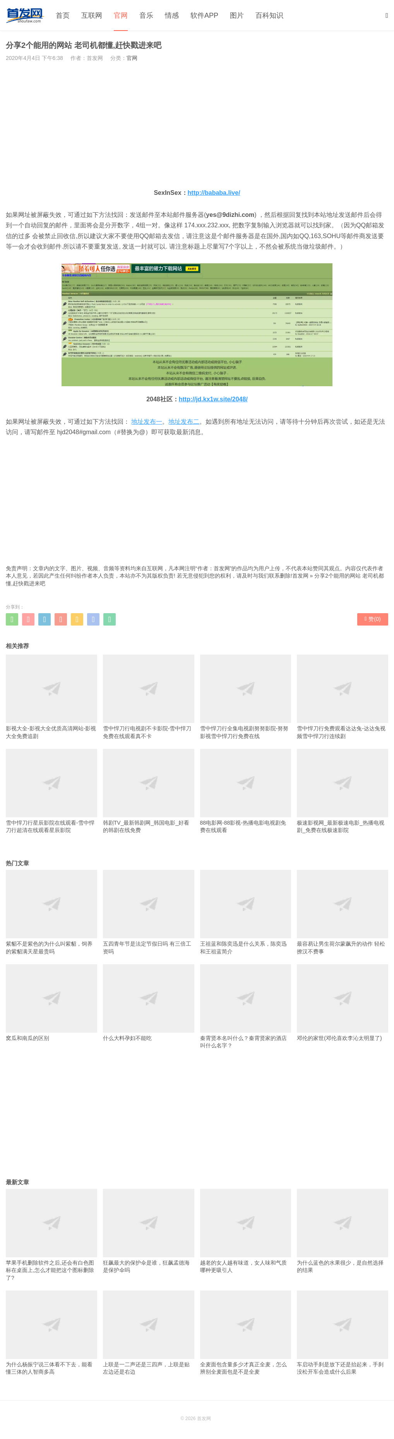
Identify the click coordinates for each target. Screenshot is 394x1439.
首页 (63, 15)
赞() (372, 619)
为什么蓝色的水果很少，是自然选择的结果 (342, 1231)
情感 (172, 15)
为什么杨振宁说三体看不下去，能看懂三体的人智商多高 (51, 1333)
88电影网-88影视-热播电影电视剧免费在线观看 (245, 791)
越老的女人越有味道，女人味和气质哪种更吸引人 (245, 1231)
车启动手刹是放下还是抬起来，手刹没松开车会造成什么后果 (342, 1333)
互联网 (91, 15)
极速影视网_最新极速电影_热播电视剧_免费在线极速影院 (342, 791)
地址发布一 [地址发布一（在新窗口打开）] (146, 421)
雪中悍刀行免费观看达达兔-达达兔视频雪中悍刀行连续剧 (342, 697)
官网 (121, 15)
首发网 (300, 576)
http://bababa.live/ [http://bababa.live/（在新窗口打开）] (214, 192)
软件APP (204, 15)
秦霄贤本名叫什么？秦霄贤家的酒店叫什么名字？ (245, 1006)
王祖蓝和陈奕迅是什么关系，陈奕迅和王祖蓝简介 (245, 912)
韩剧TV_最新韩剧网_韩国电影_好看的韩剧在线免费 (148, 791)
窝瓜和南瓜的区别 (51, 1002)
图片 (237, 15)
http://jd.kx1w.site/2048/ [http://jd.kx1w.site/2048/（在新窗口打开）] (213, 399)
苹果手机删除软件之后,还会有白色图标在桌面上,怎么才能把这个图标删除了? (51, 1235)
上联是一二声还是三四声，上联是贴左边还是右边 (148, 1333)
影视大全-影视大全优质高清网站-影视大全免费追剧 (51, 697)
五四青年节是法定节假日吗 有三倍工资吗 (148, 912)
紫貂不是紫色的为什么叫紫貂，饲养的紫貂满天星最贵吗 (51, 912)
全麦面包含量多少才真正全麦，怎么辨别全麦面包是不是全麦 (245, 1333)
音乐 (146, 15)
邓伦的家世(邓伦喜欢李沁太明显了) (342, 1002)
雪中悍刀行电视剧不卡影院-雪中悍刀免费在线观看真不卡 (148, 697)
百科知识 (269, 15)
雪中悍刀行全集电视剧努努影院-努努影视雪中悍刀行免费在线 (245, 697)
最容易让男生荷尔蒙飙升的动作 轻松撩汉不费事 (342, 912)
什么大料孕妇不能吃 (148, 1002)
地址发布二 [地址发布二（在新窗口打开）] (183, 421)
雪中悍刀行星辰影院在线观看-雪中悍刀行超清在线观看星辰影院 (51, 791)
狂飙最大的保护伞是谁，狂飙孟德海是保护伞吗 (148, 1231)
